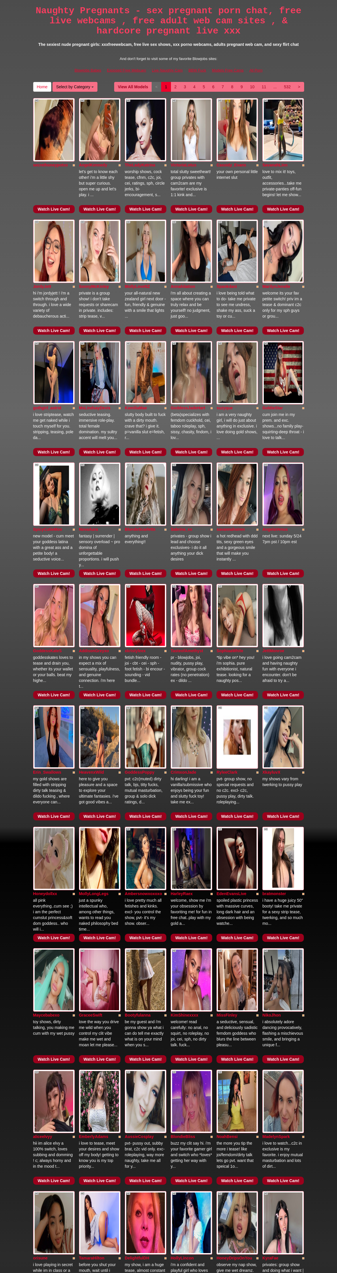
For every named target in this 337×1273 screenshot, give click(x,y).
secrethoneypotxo (50, 133)
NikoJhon (271, 761)
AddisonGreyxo (94, 492)
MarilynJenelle (276, 223)
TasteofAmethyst (187, 492)
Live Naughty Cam (167, 70)
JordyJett (42, 223)
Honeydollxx (45, 671)
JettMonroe (273, 492)
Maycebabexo (46, 761)
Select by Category (75, 87)
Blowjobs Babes (88, 70)
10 (252, 87)
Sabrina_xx (181, 402)
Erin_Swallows (47, 582)
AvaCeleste (227, 1030)
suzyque (224, 312)
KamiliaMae (136, 312)
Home (42, 87)
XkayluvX (271, 582)
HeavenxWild (91, 582)
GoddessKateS (47, 492)
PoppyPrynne (138, 1030)
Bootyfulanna (137, 761)
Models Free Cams (228, 70)
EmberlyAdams (93, 851)
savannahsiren (230, 402)
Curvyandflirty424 (233, 1120)
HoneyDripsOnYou (234, 940)
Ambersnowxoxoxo (143, 671)
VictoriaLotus (183, 133)
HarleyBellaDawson (143, 1120)
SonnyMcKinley (94, 223)
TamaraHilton (91, 940)
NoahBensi (227, 851)
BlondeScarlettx (140, 402)
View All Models (133, 87)
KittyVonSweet (93, 1120)
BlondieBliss (183, 851)
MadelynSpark (276, 851)
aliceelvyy (42, 851)
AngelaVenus (275, 402)
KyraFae (270, 940)
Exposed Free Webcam (126, 70)
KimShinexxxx (184, 761)
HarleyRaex (182, 671)
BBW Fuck (197, 70)
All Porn (256, 70)
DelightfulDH (137, 940)
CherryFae (43, 1030)
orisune (40, 940)
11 (264, 87)
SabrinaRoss (274, 1030)
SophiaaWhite (229, 492)
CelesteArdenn (93, 1030)
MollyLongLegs (94, 671)
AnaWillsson (45, 1120)
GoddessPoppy (140, 582)
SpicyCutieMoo (47, 402)
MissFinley (226, 761)
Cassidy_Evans (231, 133)
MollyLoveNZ (137, 223)
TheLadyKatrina (140, 133)
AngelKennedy (93, 133)
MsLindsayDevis (95, 312)
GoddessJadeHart (188, 312)
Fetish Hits (189, 1265)
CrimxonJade (183, 582)
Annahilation (183, 223)
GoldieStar (272, 312)
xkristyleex (135, 492)
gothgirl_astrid (47, 312)
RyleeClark (226, 582)
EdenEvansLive (231, 671)
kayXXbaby (181, 1030)
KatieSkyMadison (187, 1120)
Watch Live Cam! (53, 177)
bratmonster (274, 671)
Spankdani (226, 223)
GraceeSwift (90, 761)
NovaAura (88, 402)
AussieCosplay (139, 851)
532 (287, 87)
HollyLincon (182, 940)
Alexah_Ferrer (275, 1120)
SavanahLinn (274, 133)
